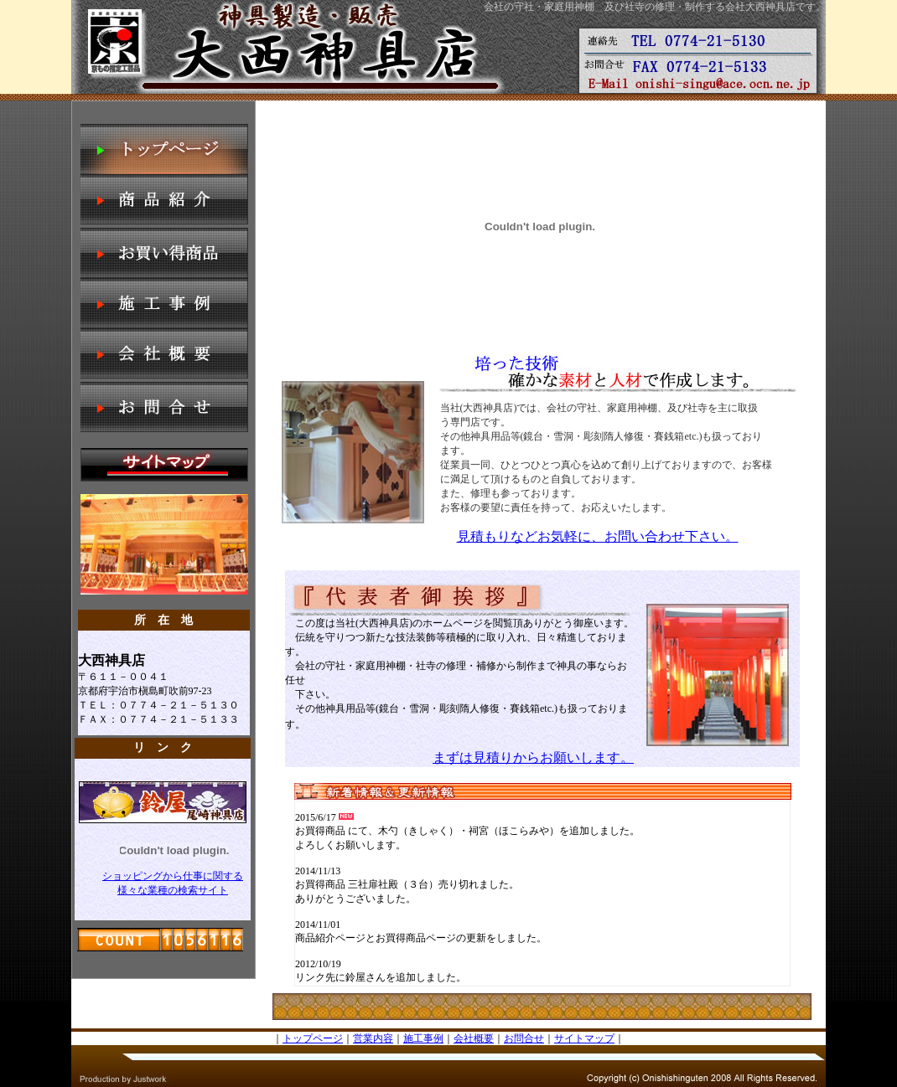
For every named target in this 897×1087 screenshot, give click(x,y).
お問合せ (524, 1038)
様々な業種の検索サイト (172, 890)
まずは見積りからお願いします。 (533, 757)
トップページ (313, 1038)
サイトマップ (584, 1038)
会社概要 (474, 1038)
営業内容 (373, 1038)
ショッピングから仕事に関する (172, 876)
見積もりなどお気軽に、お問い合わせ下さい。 (598, 536)
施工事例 (423, 1038)
